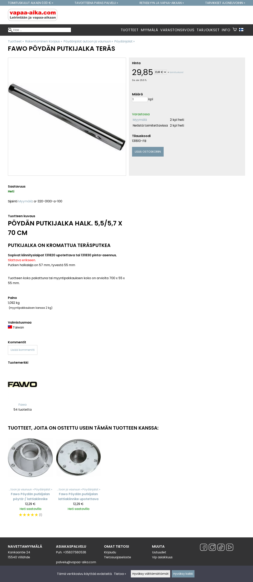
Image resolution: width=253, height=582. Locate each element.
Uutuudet (159, 552)
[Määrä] (139, 99)
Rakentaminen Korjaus (43, 41)
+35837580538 (74, 552)
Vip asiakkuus (162, 557)
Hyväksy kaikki (183, 574)
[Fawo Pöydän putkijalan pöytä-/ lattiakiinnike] (30, 478)
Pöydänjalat (124, 41)
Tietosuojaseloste (117, 557)
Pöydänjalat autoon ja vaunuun (88, 41)
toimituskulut (176, 72)
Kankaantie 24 (19, 552)
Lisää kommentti (23, 350)
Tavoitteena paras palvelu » (96, 3)
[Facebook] (203, 548)
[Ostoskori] (235, 30)
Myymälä (149, 30)
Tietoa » (120, 574)
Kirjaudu (110, 552)
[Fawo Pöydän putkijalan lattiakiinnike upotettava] (78, 478)
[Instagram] (212, 548)
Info (226, 30)
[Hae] (39, 29)
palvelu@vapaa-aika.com (76, 562)
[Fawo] (22, 393)
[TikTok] (221, 548)
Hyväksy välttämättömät (150, 574)
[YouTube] (229, 548)
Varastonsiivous (177, 30)
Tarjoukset (208, 30)
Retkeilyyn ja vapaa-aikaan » (162, 3)
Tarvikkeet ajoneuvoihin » (225, 3)
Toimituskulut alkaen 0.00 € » (30, 3)
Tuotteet (129, 30)
